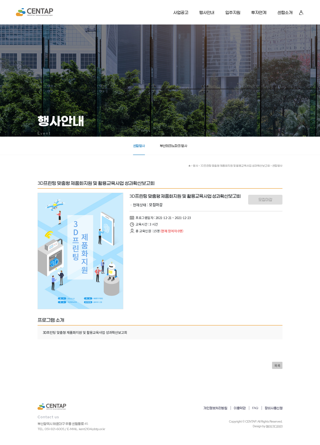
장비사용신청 (273, 408)
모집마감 (265, 199)
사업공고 (180, 12)
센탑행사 (139, 146)
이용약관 (240, 408)
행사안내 (206, 12)
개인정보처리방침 (215, 408)
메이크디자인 (274, 426)
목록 (277, 365)
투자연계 (258, 12)
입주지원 (232, 12)
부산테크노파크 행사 (173, 146)
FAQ (255, 408)
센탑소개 (284, 12)
